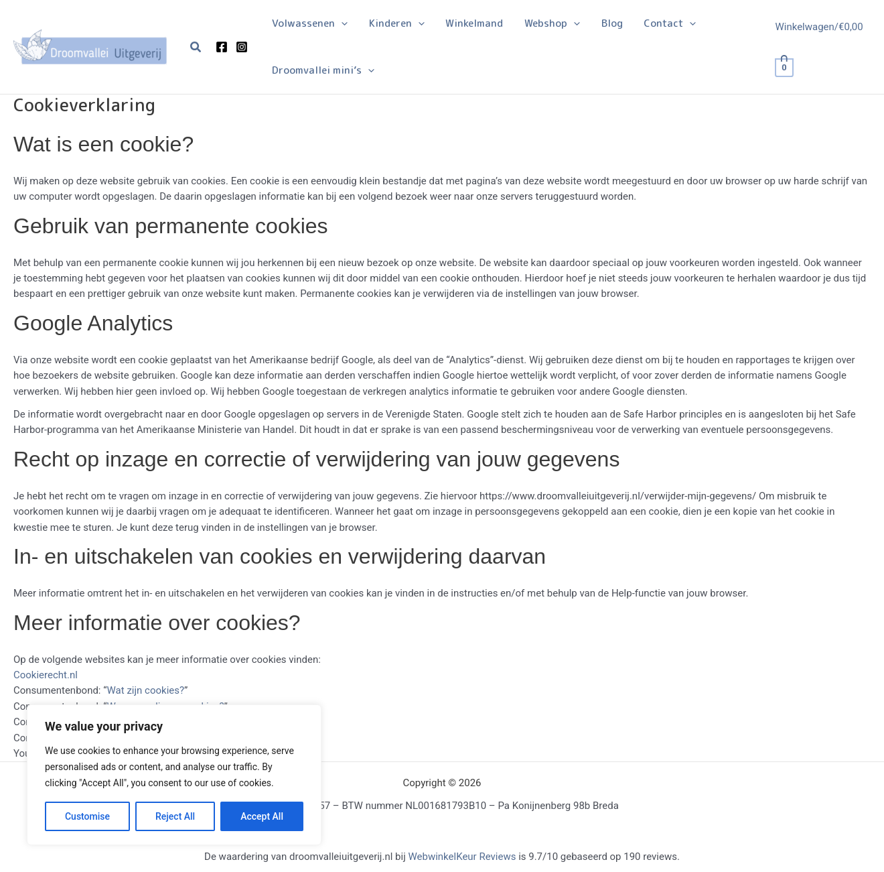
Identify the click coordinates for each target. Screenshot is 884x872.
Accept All (261, 816)
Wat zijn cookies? (146, 690)
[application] (340, 23)
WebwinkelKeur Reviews (462, 857)
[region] (174, 774)
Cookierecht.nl (45, 675)
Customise (87, 816)
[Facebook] (222, 47)
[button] (196, 47)
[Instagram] (242, 47)
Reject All (175, 816)
